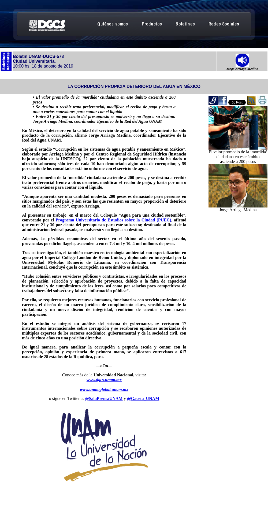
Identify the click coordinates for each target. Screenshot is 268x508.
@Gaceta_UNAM (143, 398)
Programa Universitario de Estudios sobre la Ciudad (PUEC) (113, 220)
